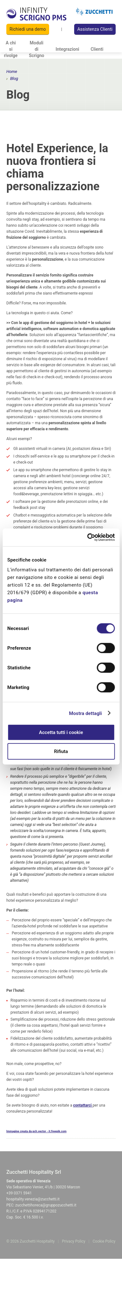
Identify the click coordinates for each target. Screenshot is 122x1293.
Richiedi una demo (28, 29)
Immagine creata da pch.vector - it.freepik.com (36, 1131)
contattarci (83, 1105)
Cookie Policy (104, 1241)
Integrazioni (67, 49)
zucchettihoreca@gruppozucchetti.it (45, 1205)
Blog (14, 78)
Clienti (97, 49)
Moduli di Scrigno (36, 49)
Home (11, 71)
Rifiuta (61, 751)
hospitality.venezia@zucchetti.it (33, 1199)
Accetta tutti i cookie (61, 732)
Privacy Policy (73, 1241)
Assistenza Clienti (94, 29)
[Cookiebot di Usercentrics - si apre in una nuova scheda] (87, 537)
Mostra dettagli (85, 713)
